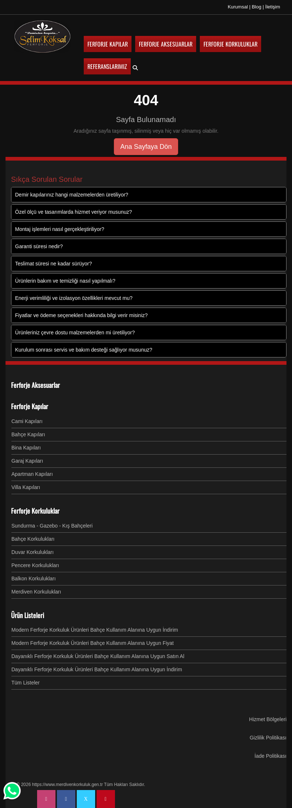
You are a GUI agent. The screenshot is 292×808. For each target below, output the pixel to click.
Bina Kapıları (26, 447)
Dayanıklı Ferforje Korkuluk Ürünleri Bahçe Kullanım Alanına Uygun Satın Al (97, 656)
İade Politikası (270, 756)
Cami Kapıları (27, 421)
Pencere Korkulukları (35, 565)
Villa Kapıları (25, 487)
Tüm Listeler (25, 682)
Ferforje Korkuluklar (35, 510)
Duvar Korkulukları (32, 552)
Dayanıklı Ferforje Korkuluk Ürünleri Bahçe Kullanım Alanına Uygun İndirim (96, 669)
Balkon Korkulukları (33, 578)
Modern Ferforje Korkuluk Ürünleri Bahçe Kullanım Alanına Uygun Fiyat (92, 643)
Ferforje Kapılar (29, 406)
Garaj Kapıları (27, 460)
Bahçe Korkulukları (33, 538)
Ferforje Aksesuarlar (35, 384)
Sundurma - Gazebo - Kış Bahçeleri (52, 525)
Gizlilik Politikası (268, 737)
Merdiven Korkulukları (36, 591)
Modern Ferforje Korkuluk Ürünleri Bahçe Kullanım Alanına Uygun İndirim (94, 629)
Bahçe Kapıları (28, 434)
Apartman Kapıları (32, 474)
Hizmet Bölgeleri (267, 719)
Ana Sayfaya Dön (146, 146)
